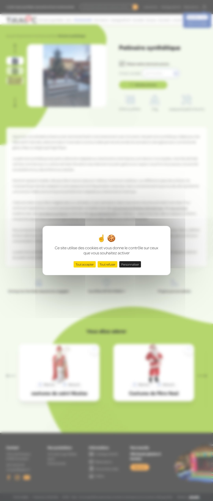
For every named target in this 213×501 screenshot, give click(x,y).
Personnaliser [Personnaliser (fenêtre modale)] (130, 264)
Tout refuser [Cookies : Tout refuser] (107, 264)
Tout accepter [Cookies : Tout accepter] (85, 264)
